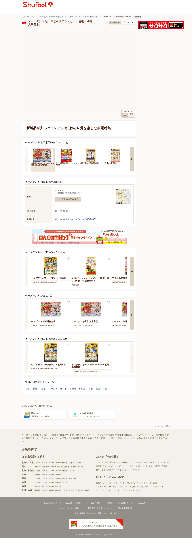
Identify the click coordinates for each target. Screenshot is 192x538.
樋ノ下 (63, 388)
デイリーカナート (136, 490)
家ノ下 (54, 388)
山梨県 (38, 470)
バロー (119, 490)
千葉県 (60, 467)
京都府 (51, 478)
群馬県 (80, 467)
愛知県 (38, 474)
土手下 (44, 388)
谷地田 (73, 388)
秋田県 (65, 463)
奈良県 (65, 478)
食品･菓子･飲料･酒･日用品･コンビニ (120, 462)
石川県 (65, 470)
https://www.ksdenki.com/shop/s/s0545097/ (75, 219)
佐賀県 (44, 490)
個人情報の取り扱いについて (100, 508)
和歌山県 (72, 478)
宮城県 (58, 463)
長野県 (44, 470)
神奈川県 (45, 467)
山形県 (71, 463)
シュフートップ (28, 17)
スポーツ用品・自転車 (158, 466)
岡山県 (38, 482)
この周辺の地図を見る (67, 199)
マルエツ (120, 487)
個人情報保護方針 (125, 508)
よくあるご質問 (93, 503)
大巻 (27, 388)
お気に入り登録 (68, 259)
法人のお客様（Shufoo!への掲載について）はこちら (96, 513)
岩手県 (51, 463)
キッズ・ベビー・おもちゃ (126, 466)
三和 (125, 490)
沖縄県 (87, 490)
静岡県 (44, 474)
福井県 (71, 470)
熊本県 (58, 490)
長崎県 (51, 490)
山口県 (65, 482)
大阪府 (38, 478)
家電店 (99, 466)
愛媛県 (51, 486)
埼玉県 (53, 467)
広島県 (44, 482)
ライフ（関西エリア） (134, 487)
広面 (105, 388)
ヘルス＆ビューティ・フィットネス (126, 470)
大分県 (65, 490)
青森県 (44, 463)
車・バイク (143, 466)
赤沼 (90, 388)
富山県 (58, 470)
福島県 (78, 463)
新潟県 (51, 470)
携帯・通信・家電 (103, 470)
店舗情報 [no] (115, 22)
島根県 (58, 482)
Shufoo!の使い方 (50, 503)
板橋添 (82, 388)
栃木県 (73, 467)
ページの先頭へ (162, 426)
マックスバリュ (128, 483)
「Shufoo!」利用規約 (72, 503)
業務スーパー (101, 483)
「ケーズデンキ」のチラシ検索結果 (82, 17)
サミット (99, 490)
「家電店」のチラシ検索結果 (51, 17)
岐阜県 (51, 474)
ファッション (108, 466)
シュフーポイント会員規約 (70, 508)
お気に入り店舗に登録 (129, 22)
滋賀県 (58, 478)
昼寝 (98, 388)
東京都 (38, 467)
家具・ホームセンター (159, 462)
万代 (114, 487)
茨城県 (66, 467)
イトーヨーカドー (103, 487)
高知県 (58, 486)
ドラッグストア (142, 462)
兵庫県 (44, 478)
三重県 (58, 474)
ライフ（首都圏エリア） (155, 487)
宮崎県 (71, 490)
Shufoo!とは (143, 503)
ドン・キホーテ (114, 483)
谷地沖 (35, 388)
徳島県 (38, 486)
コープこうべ (110, 490)
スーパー (99, 462)
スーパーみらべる (144, 483)
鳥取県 (51, 482)
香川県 (44, 486)
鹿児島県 (79, 490)
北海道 (38, 463)
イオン (155, 483)
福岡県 (38, 490)
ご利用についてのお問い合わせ (119, 503)
